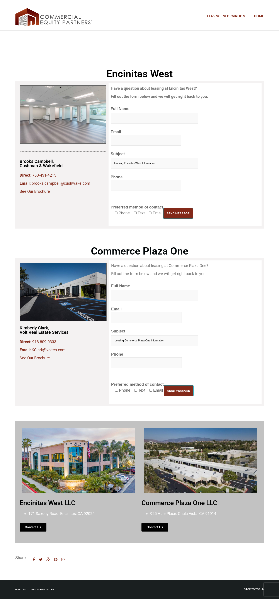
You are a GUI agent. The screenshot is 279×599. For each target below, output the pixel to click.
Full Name (154, 115)
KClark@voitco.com (49, 350)
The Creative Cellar (42, 589)
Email (146, 138)
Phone (146, 183)
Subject (154, 160)
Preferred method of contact (137, 210)
